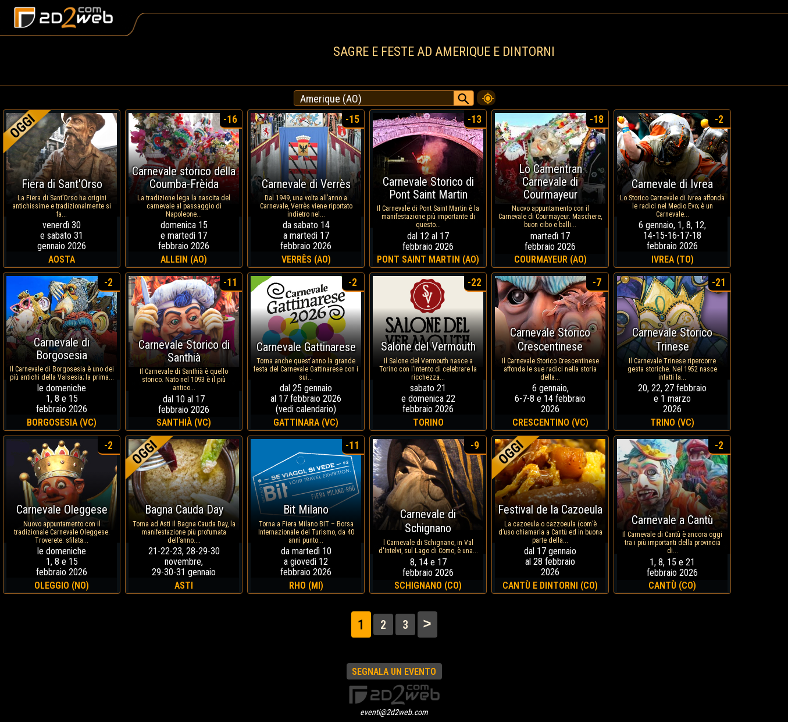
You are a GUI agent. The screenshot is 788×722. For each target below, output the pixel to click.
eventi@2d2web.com (394, 712)
